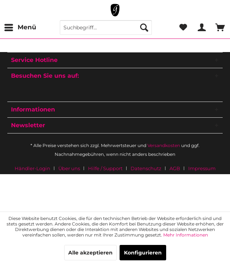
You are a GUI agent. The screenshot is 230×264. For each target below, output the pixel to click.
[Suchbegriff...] (106, 27)
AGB (174, 168)
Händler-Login (32, 168)
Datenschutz (146, 168)
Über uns (69, 168)
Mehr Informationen (185, 235)
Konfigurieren (143, 252)
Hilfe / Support (105, 168)
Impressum (202, 168)
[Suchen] (144, 27)
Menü (20, 26)
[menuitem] (20, 27)
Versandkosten (163, 145)
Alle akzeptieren (90, 252)
